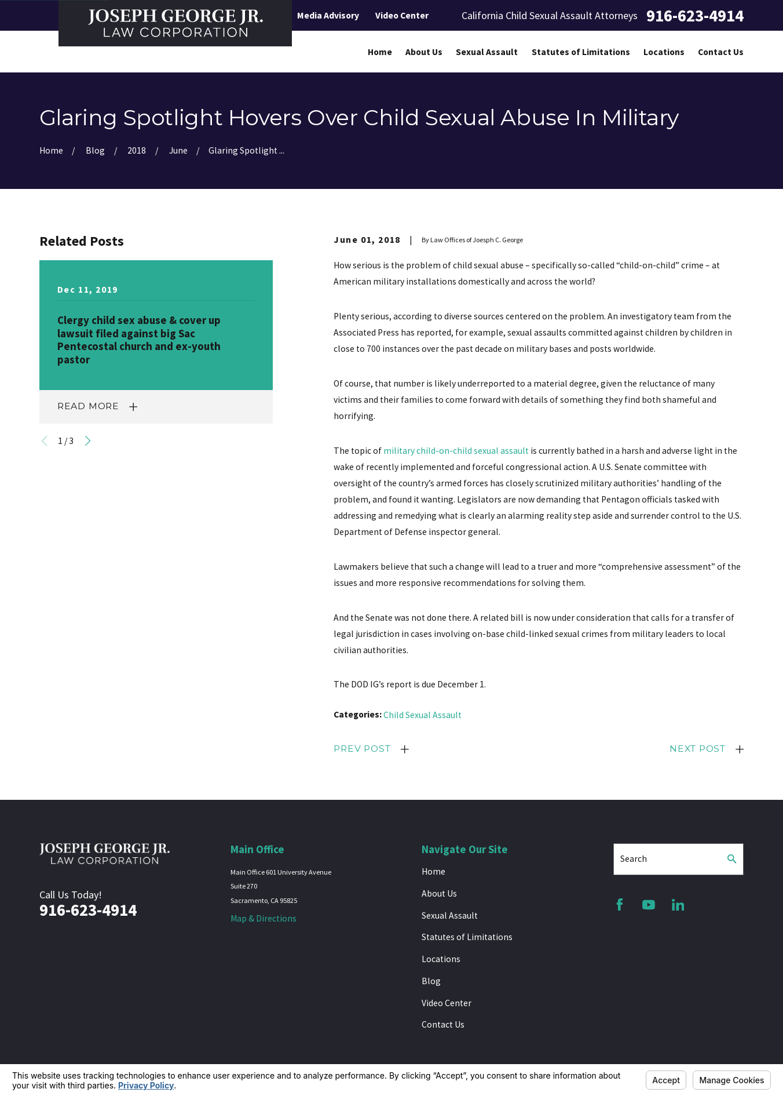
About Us (439, 893)
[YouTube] (648, 904)
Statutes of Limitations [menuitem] (581, 51)
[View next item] (88, 441)
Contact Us (443, 1024)
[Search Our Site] (732, 859)
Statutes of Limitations (467, 936)
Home (433, 871)
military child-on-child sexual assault (456, 450)
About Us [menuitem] (423, 51)
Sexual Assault (450, 915)
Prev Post (362, 748)
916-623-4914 (695, 16)
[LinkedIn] (678, 904)
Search (633, 858)
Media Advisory (328, 15)
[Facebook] (619, 904)
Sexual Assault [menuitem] (487, 51)
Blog (431, 980)
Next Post (697, 748)
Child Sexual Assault (422, 714)
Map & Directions (263, 918)
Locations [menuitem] (664, 51)
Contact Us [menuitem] (721, 51)
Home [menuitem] (380, 51)
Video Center (402, 15)
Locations (441, 958)
